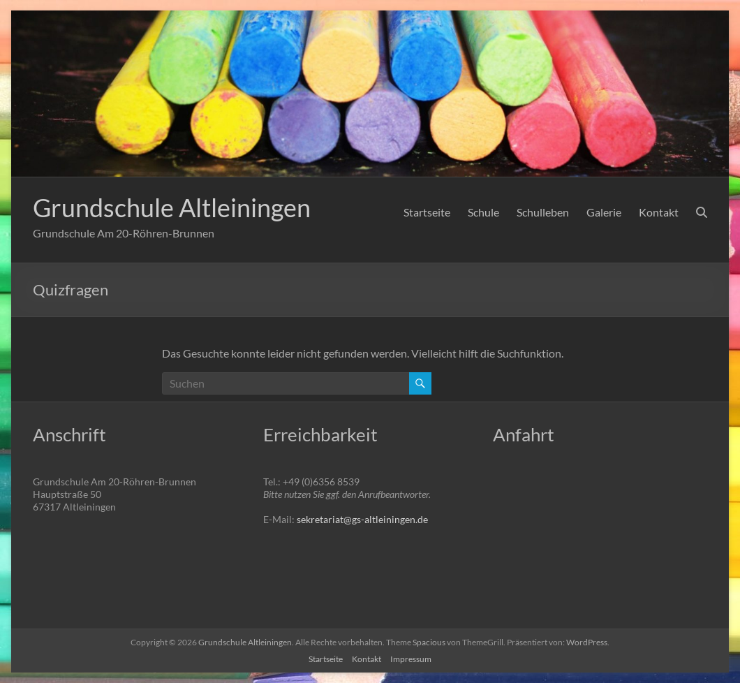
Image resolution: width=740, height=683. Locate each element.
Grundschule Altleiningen (172, 207)
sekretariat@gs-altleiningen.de (362, 519)
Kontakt (659, 212)
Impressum (410, 659)
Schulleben (543, 212)
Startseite (427, 212)
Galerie (603, 212)
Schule (483, 212)
